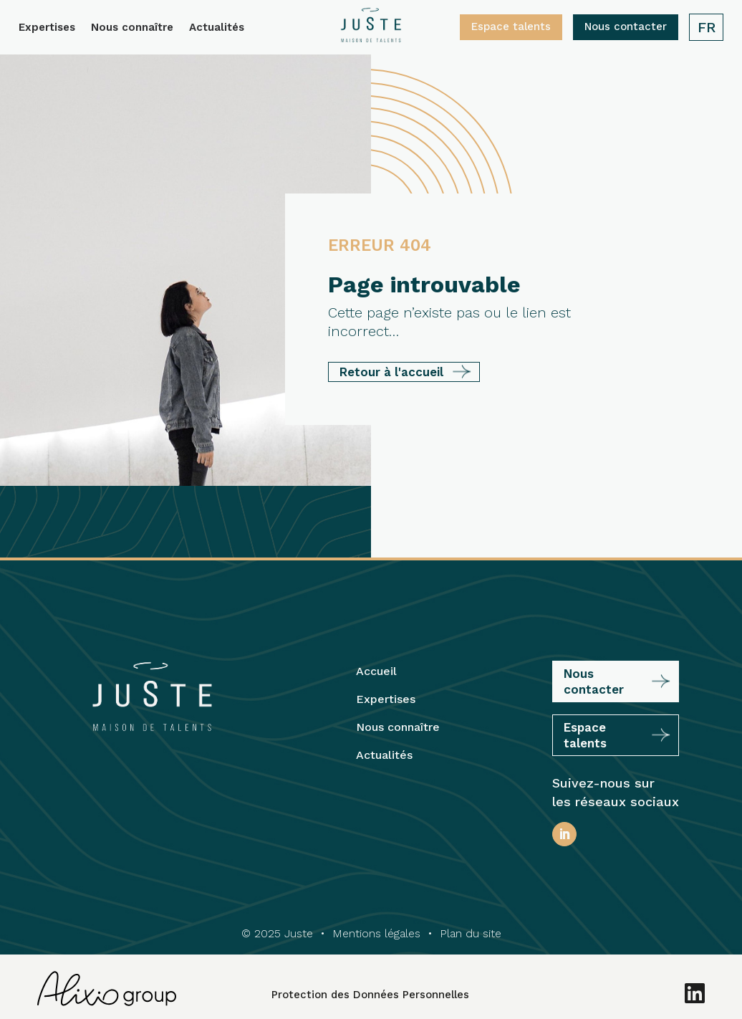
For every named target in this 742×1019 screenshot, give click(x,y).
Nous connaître (132, 28)
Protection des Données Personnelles (371, 994)
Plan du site (470, 933)
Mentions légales (376, 933)
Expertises (47, 28)
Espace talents (511, 26)
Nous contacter (625, 26)
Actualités (216, 28)
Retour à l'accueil (391, 372)
